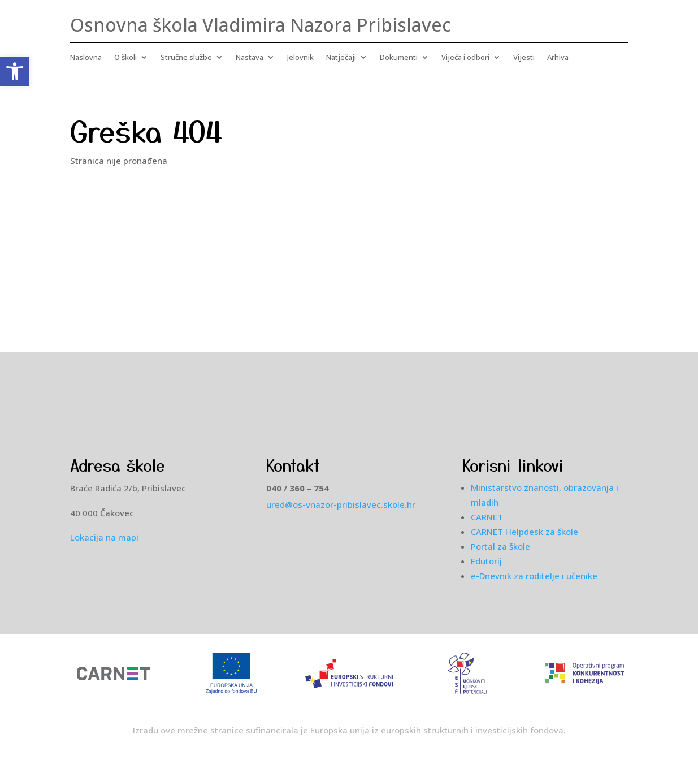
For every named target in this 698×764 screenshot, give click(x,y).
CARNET (487, 517)
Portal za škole (500, 546)
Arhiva (558, 57)
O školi (125, 57)
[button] (14, 71)
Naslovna (86, 57)
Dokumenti (399, 57)
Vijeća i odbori (465, 57)
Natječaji (341, 57)
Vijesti (524, 57)
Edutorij (486, 561)
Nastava (249, 57)
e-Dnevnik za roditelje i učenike (534, 575)
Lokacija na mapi (104, 537)
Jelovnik (300, 57)
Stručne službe (186, 57)
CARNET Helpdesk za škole (524, 531)
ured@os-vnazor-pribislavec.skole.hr (340, 504)
